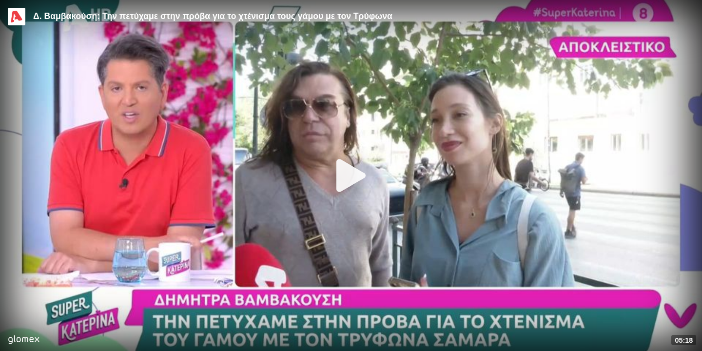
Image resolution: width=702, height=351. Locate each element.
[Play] (351, 175)
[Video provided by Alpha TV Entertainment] (16, 16)
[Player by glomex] (23, 340)
